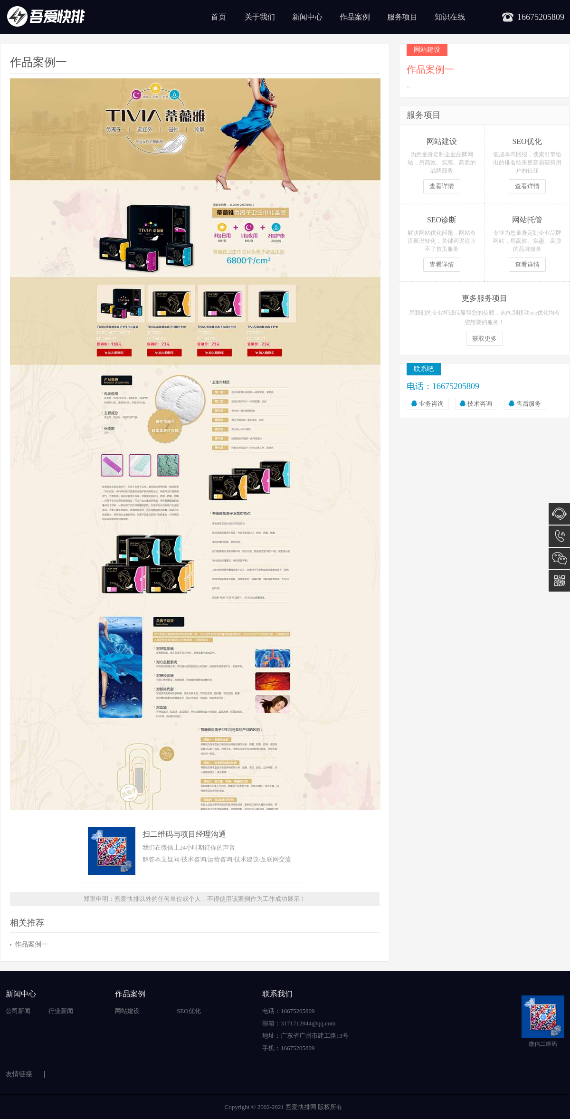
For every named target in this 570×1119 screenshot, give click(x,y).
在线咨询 (559, 514)
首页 (218, 17)
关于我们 (260, 17)
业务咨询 (431, 403)
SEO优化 (189, 1010)
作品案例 (355, 17)
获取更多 (484, 338)
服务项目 (402, 17)
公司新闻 (18, 1010)
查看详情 (441, 186)
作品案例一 (31, 944)
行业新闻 (60, 1010)
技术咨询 (479, 403)
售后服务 (528, 403)
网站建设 (127, 1010)
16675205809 (559, 536)
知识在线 (450, 17)
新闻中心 (307, 17)
